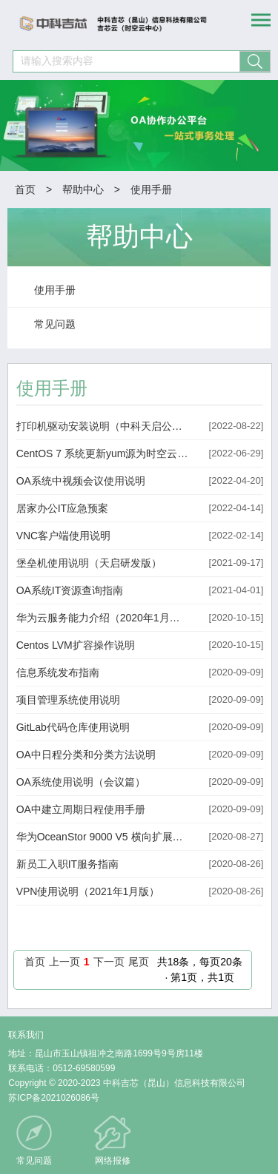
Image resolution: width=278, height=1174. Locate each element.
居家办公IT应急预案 (62, 508)
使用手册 (151, 189)
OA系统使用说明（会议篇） (80, 782)
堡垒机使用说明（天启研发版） (89, 563)
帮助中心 (83, 189)
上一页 (64, 962)
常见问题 (34, 1161)
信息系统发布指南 (57, 672)
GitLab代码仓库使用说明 (73, 727)
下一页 (109, 962)
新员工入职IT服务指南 (67, 864)
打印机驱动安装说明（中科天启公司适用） (103, 426)
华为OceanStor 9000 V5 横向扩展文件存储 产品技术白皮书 (103, 837)
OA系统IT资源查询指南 (70, 590)
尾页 (138, 962)
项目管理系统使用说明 (68, 700)
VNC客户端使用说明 (63, 536)
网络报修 (112, 1161)
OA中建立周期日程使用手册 (80, 809)
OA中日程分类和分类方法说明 (86, 754)
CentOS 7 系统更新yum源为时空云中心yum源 (103, 453)
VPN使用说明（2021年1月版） (88, 891)
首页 (25, 189)
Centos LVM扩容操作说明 (75, 645)
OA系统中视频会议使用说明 (80, 481)
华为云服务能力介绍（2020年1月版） (103, 618)
